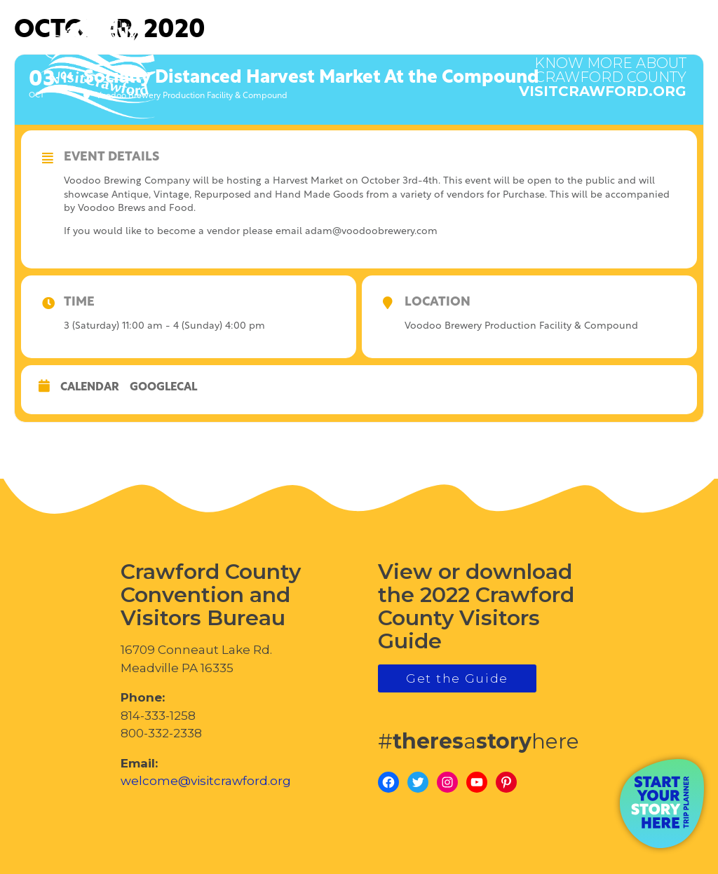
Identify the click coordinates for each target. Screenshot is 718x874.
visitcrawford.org (602, 70)
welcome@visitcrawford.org (206, 781)
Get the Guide (457, 678)
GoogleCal (163, 387)
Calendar (89, 387)
